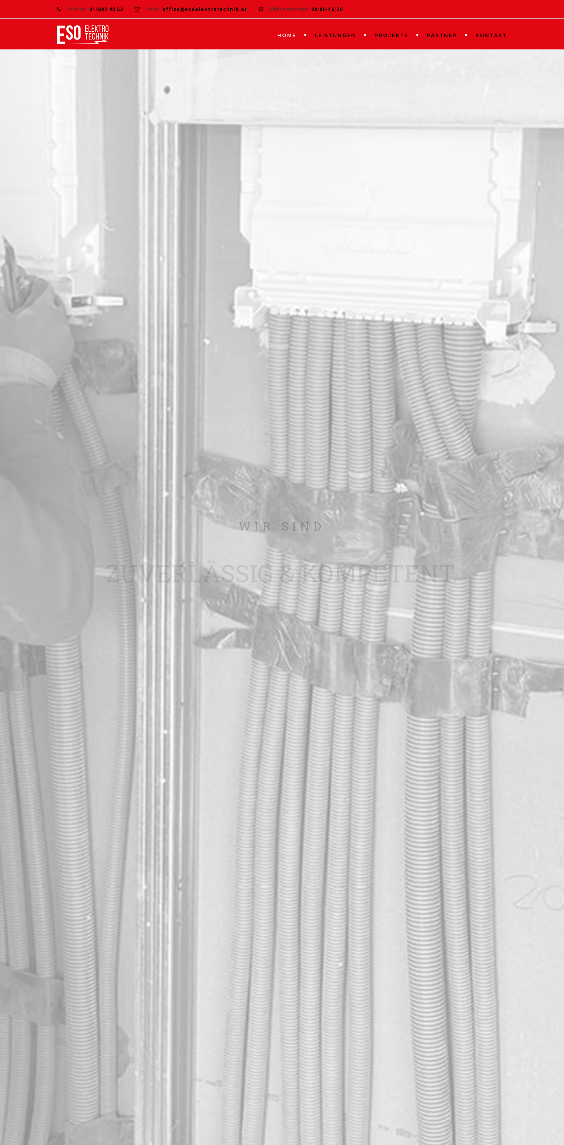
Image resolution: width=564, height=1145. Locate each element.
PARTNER (442, 35)
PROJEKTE (391, 35)
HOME (286, 35)
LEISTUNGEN (335, 35)
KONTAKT (491, 35)
